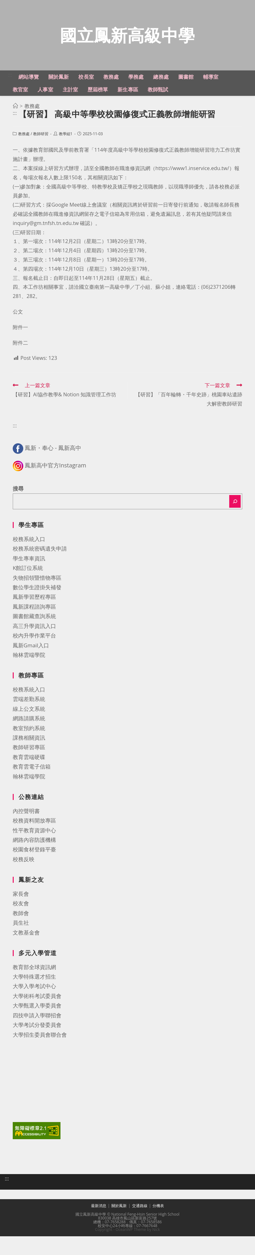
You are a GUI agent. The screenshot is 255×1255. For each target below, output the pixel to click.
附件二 (20, 364)
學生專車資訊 (29, 580)
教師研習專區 (29, 769)
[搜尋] (235, 523)
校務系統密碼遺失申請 (40, 570)
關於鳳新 (119, 1224)
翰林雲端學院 (29, 677)
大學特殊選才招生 (34, 998)
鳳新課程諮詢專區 (34, 628)
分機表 (158, 1224)
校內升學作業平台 (34, 657)
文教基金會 (26, 954)
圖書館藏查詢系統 (34, 638)
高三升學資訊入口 (34, 648)
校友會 (21, 925)
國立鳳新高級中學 (127, 46)
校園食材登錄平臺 (34, 871)
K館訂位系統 (28, 590)
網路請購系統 (29, 740)
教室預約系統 (29, 750)
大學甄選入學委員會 (37, 1027)
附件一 (20, 349)
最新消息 (98, 1224)
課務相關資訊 (29, 759)
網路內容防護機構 (34, 862)
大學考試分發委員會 (37, 1047)
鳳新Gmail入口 (31, 667)
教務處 (24, 156)
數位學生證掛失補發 (37, 609)
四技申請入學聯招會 (37, 1037)
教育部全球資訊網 (34, 989)
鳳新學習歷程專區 (34, 619)
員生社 (21, 944)
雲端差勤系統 (29, 721)
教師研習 (40, 156)
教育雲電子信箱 (32, 788)
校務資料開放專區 (34, 842)
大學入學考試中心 (34, 1008)
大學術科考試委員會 (37, 1018)
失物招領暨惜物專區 (37, 599)
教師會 (21, 935)
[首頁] (15, 128)
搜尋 (18, 510)
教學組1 (66, 156)
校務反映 (23, 881)
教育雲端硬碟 (29, 779)
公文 (18, 333)
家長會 (21, 916)
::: (10, 97)
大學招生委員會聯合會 (40, 1056)
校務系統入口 (29, 561)
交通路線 (139, 1224)
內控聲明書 (26, 833)
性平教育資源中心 (34, 852)
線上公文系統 (29, 731)
